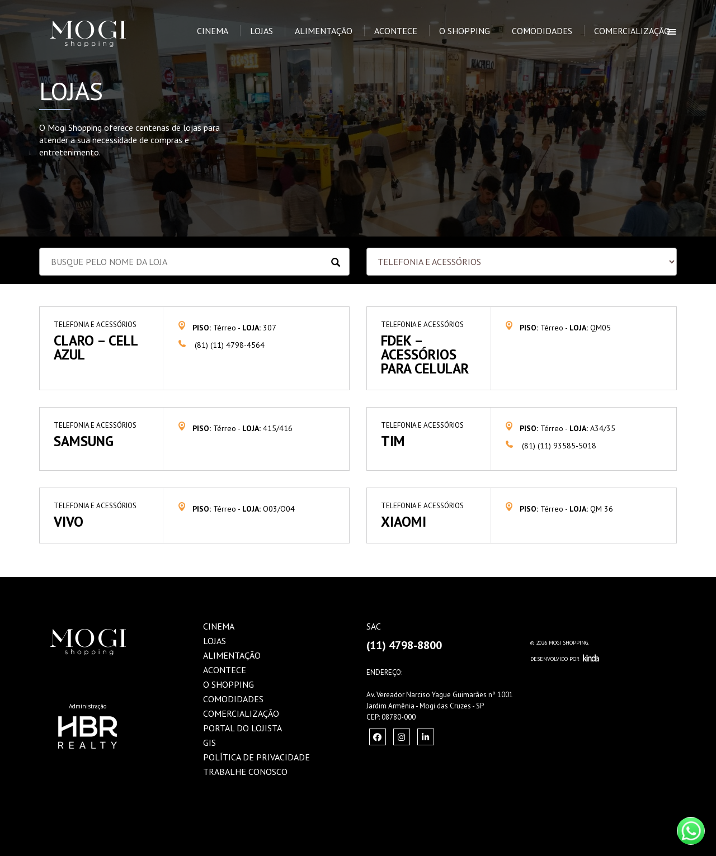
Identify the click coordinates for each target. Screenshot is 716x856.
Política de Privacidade (256, 757)
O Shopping (464, 30)
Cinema (212, 30)
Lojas (261, 30)
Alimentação (323, 30)
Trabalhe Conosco (245, 771)
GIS (209, 742)
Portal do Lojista (242, 728)
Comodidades (542, 30)
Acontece (395, 30)
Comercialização (632, 30)
